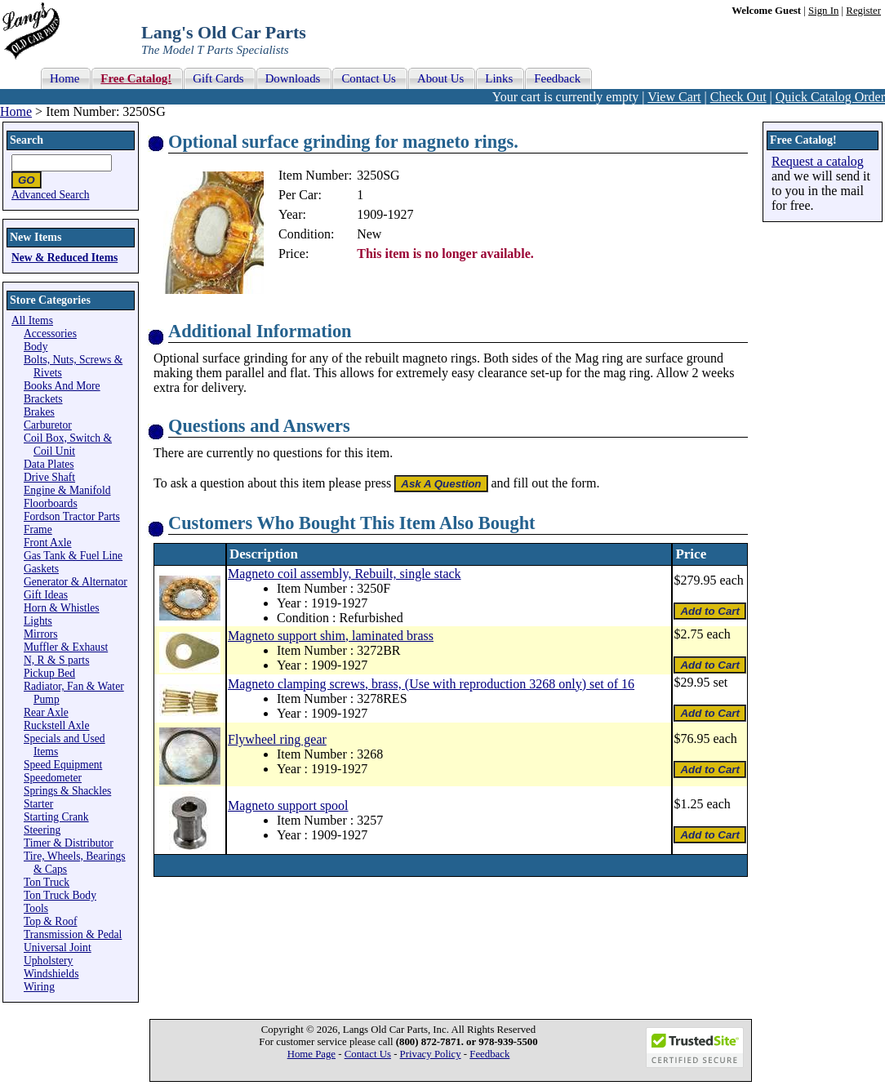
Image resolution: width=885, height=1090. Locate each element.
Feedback (489, 1054)
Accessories (50, 333)
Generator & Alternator (75, 582)
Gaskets (41, 569)
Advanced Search (50, 195)
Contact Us (368, 1054)
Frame (38, 529)
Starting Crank (56, 817)
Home (16, 111)
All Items (32, 320)
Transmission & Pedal (73, 934)
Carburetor (48, 425)
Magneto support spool (288, 805)
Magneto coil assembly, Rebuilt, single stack (344, 574)
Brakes (39, 412)
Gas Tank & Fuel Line (73, 555)
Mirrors (41, 634)
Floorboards (51, 503)
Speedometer (53, 778)
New (369, 234)
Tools (36, 908)
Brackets (43, 399)
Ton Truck (46, 882)
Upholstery (48, 960)
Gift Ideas (46, 595)
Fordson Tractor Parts (72, 516)
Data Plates (49, 464)
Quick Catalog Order (830, 97)
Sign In (823, 10)
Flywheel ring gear (277, 739)
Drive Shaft (49, 477)
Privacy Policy (430, 1054)
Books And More (62, 386)
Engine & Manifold (67, 490)
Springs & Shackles (67, 791)
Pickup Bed (49, 673)
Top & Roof (51, 921)
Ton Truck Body (60, 895)
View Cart (673, 97)
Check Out (738, 97)
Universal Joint (57, 947)
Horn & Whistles (62, 608)
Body (35, 346)
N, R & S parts (56, 660)
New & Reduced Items (64, 257)
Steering (42, 830)
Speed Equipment (63, 765)
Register (863, 10)
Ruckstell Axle (56, 725)
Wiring (39, 987)
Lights (38, 621)
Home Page (311, 1054)
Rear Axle (46, 712)
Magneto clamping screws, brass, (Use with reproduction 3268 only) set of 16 (431, 684)
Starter (38, 804)
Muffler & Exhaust (66, 647)
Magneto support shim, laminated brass (331, 636)
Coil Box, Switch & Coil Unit (68, 444)
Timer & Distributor (68, 843)
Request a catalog (818, 161)
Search (26, 140)
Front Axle (48, 542)
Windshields (51, 974)
